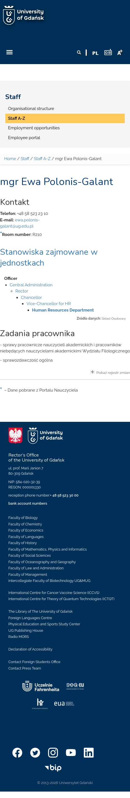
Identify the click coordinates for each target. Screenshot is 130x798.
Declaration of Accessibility (30, 649)
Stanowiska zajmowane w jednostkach (49, 257)
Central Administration (31, 284)
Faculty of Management (27, 574)
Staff (13, 96)
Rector (21, 291)
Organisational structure (31, 108)
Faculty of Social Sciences (29, 555)
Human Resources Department (63, 310)
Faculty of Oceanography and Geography (42, 562)
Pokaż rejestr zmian (110, 372)
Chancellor (31, 297)
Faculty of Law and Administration (36, 568)
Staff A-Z (16, 118)
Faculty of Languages (26, 537)
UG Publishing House (25, 630)
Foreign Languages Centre (30, 618)
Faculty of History (22, 543)
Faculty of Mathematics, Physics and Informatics (47, 549)
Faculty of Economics (25, 530)
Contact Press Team (24, 668)
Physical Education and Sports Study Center (44, 624)
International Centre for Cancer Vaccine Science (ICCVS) (53, 593)
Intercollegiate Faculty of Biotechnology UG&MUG (49, 581)
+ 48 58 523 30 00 (64, 495)
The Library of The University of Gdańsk (40, 611)
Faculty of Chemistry (25, 524)
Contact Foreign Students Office (34, 662)
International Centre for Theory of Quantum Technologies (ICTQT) (61, 599)
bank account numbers (27, 503)
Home (10, 158)
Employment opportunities (34, 127)
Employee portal (24, 137)
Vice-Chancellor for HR (49, 303)
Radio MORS (18, 637)
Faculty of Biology (23, 518)
